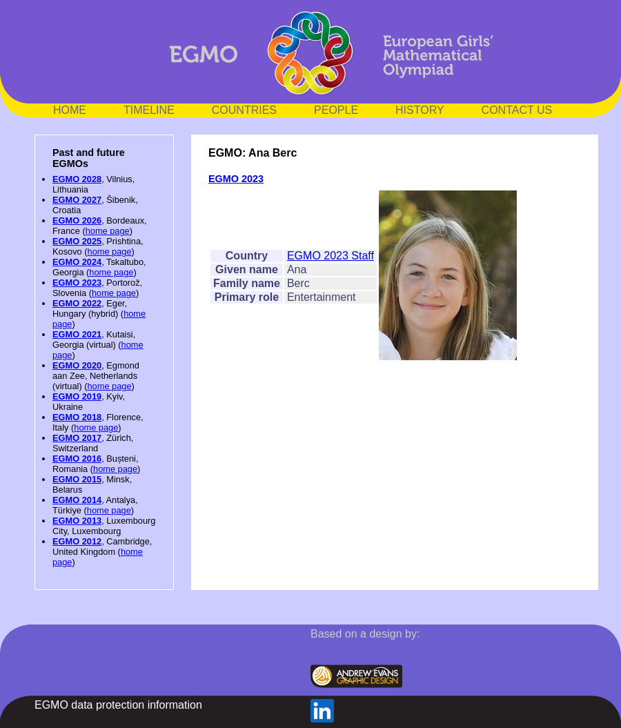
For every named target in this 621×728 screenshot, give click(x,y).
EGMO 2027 (76, 200)
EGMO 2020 (76, 365)
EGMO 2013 (76, 520)
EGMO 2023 (76, 282)
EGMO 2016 (76, 458)
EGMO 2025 (76, 241)
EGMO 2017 (76, 438)
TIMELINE (149, 110)
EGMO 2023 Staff (330, 256)
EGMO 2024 (76, 262)
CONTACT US (517, 110)
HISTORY (419, 110)
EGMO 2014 (76, 500)
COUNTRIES (244, 110)
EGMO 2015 (76, 479)
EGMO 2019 (76, 396)
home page (108, 231)
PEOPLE (336, 110)
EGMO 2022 (76, 303)
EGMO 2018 (76, 417)
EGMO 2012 (76, 541)
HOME (69, 110)
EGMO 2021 (76, 334)
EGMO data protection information (118, 705)
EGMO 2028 (76, 179)
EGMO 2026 (76, 220)
